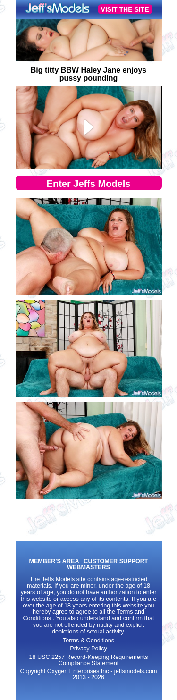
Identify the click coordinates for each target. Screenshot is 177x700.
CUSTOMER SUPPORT (116, 561)
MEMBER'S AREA (54, 561)
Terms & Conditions (88, 640)
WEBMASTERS (88, 568)
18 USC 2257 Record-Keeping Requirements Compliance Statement (88, 660)
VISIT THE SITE (125, 9)
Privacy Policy (88, 648)
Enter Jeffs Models (89, 183)
